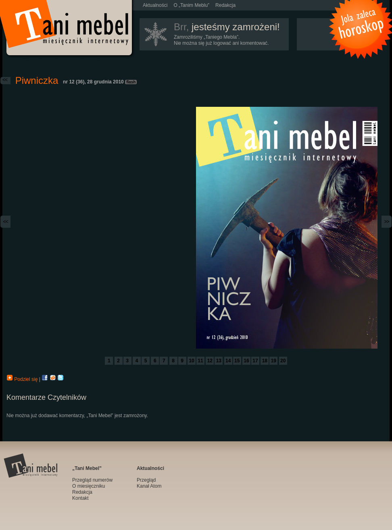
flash (131, 82)
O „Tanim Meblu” (191, 5)
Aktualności (155, 5)
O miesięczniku (88, 486)
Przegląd (146, 480)
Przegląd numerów (92, 480)
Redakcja (225, 5)
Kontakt (80, 498)
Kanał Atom (149, 486)
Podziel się (22, 379)
